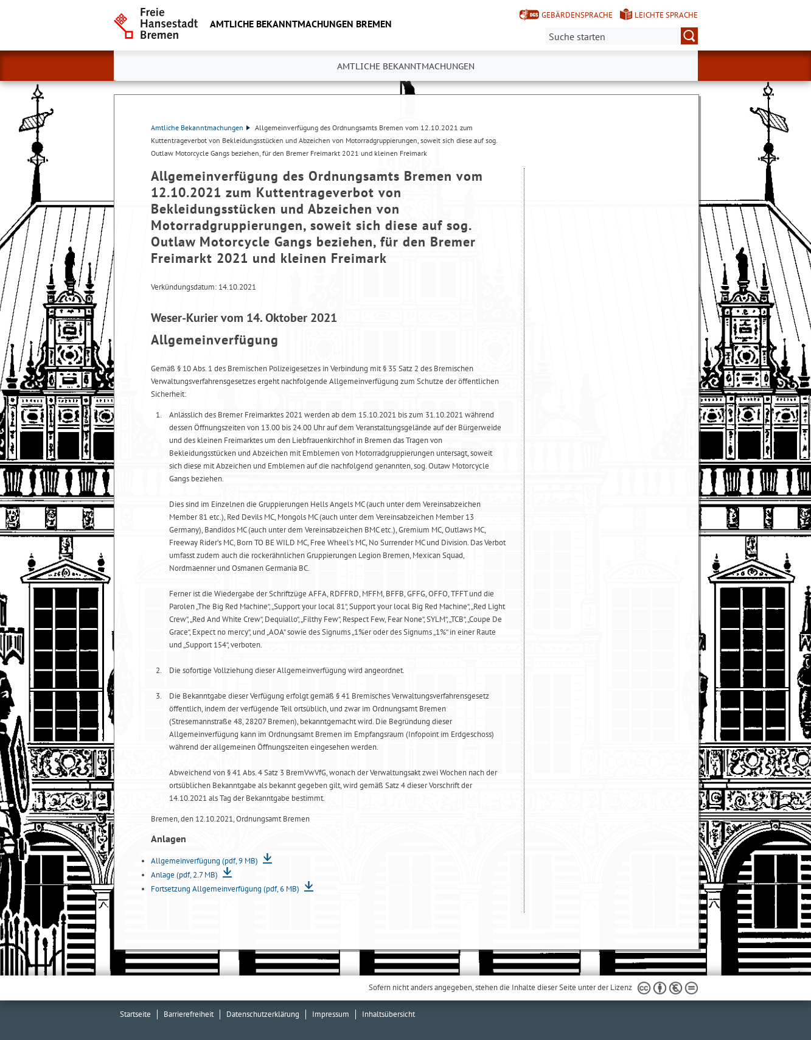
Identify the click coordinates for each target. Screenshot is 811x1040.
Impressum (330, 1014)
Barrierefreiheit (189, 1014)
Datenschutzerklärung (262, 1014)
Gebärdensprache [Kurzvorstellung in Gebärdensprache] (577, 15)
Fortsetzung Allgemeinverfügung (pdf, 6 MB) (226, 889)
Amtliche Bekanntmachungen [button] (406, 66)
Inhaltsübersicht (388, 1014)
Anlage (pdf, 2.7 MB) (185, 875)
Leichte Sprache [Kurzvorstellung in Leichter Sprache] (666, 15)
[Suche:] (622, 35)
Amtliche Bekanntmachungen (200, 127)
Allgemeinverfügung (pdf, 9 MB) (205, 861)
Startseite (135, 1014)
